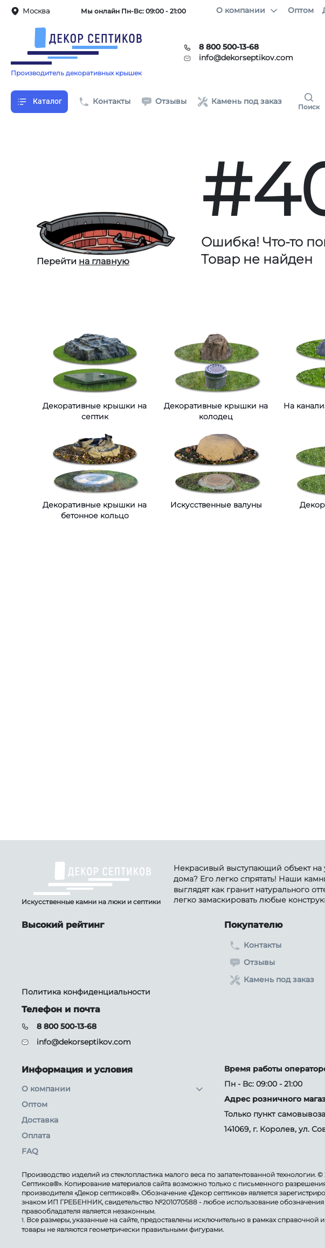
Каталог (39, 101)
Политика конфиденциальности (86, 992)
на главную (104, 261)
